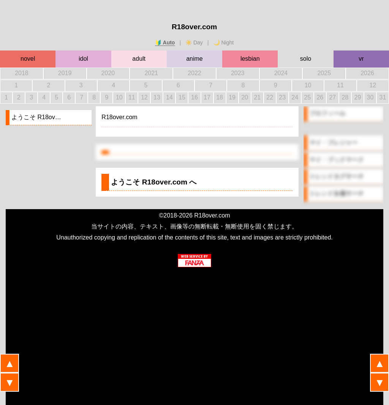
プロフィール (327, 113)
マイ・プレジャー (333, 142)
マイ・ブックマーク (336, 159)
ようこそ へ (153, 182)
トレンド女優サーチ (336, 193)
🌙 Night (223, 42)
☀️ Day (194, 42)
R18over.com (194, 27)
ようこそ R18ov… (36, 117)
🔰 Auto (165, 42)
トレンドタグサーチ (336, 176)
